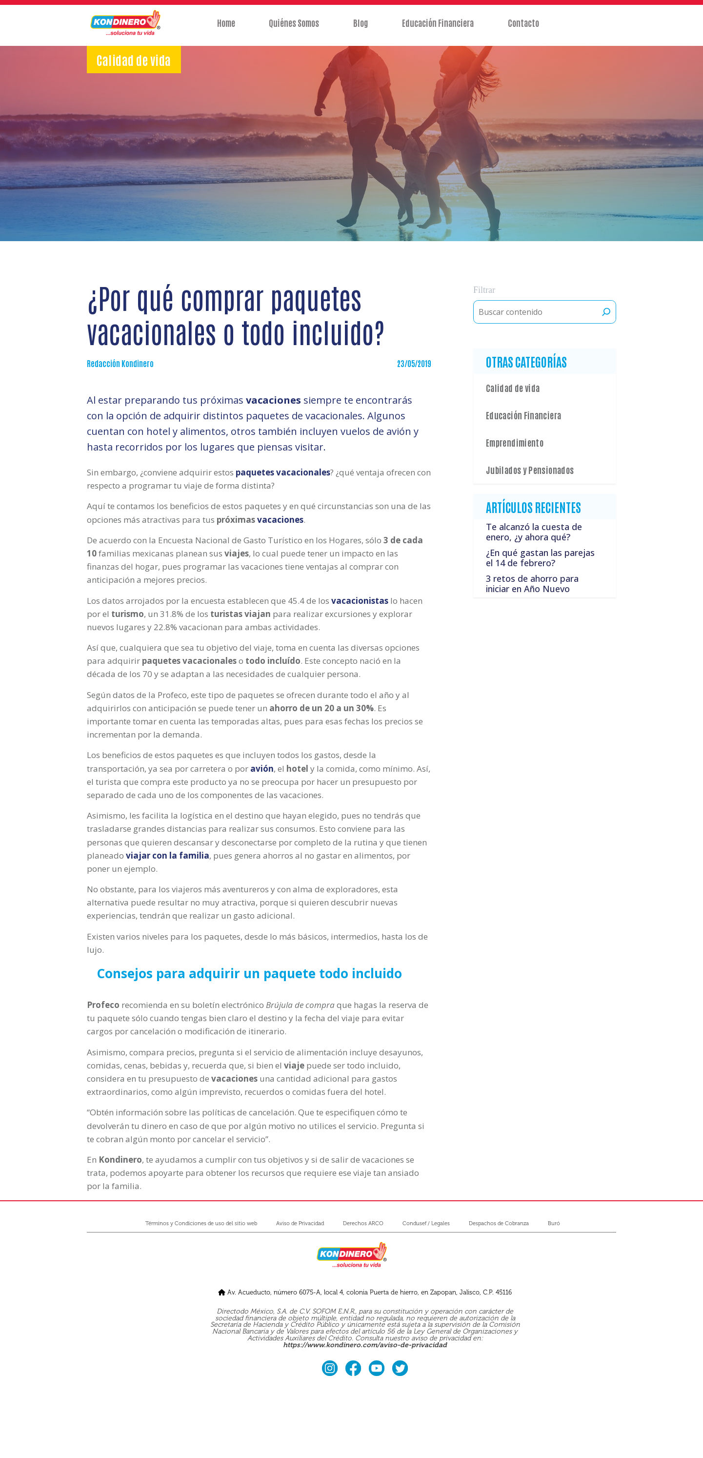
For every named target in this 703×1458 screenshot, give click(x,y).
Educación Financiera (440, 28)
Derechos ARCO (363, 1223)
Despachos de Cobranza (499, 1223)
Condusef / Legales (426, 1223)
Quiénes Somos (292, 28)
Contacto (527, 28)
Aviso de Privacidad (300, 1223)
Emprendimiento (514, 442)
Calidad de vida (513, 387)
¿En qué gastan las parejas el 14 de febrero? (540, 558)
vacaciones (280, 519)
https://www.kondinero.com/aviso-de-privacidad (365, 1345)
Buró (554, 1223)
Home (222, 28)
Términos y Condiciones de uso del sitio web (201, 1223)
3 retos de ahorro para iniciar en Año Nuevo (532, 584)
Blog (360, 28)
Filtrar (484, 290)
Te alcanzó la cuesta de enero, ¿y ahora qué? (534, 532)
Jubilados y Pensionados (530, 469)
